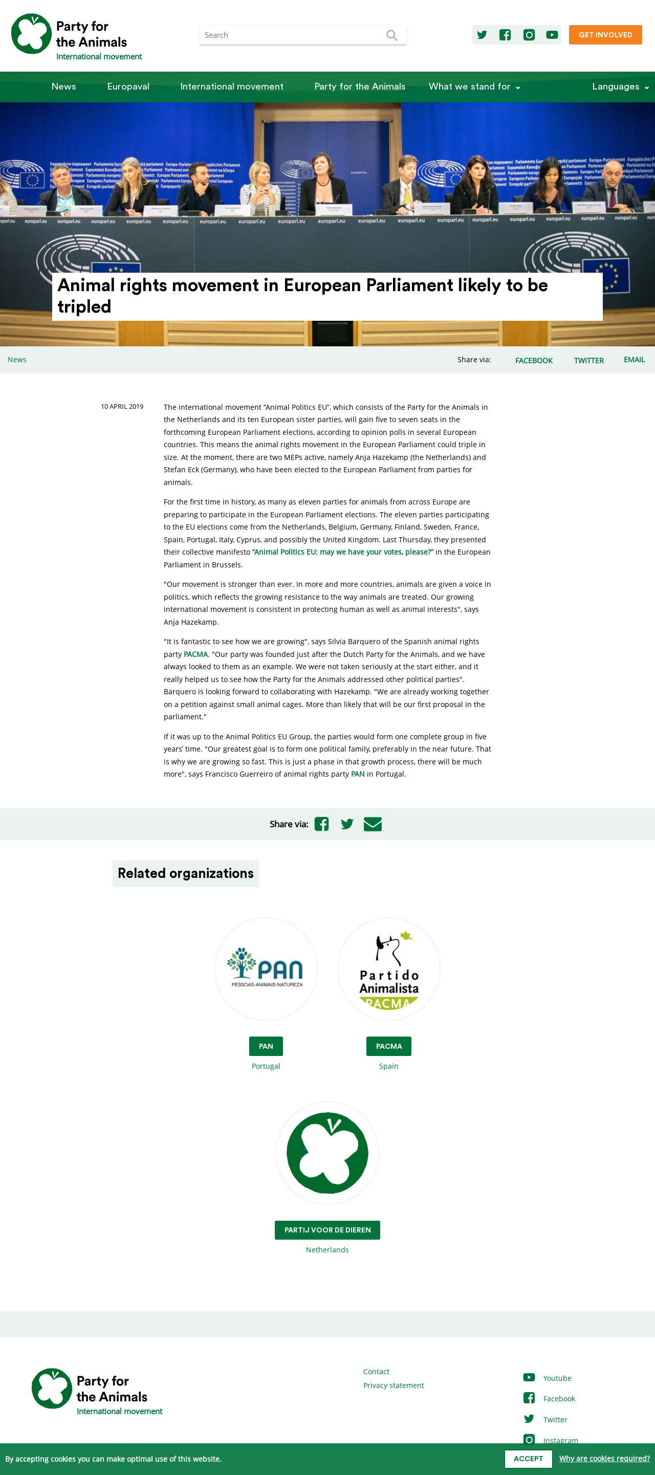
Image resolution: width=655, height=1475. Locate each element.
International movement (231, 87)
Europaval (128, 87)
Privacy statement (393, 1385)
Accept (528, 1459)
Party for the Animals (360, 87)
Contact (376, 1371)
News (63, 87)
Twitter (544, 1419)
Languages (616, 87)
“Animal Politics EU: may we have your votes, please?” (342, 552)
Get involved (605, 35)
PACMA (196, 654)
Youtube (547, 1378)
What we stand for (470, 87)
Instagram (550, 1440)
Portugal (266, 994)
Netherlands (328, 1178)
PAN (359, 774)
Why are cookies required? (604, 1458)
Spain (389, 994)
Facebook (548, 1398)
